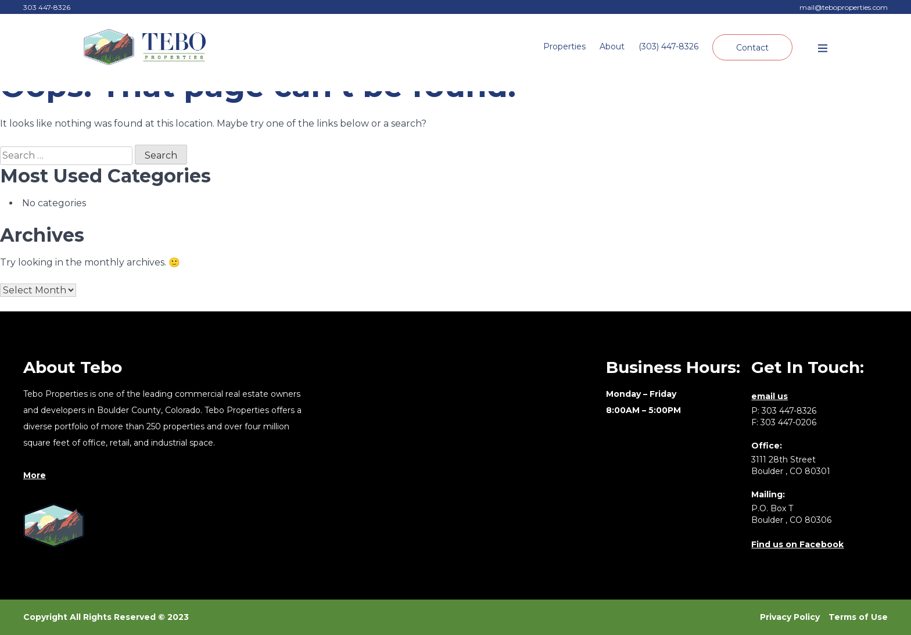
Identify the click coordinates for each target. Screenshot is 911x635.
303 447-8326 (46, 7)
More (34, 475)
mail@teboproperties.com (843, 7)
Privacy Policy (790, 617)
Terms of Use (858, 617)
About (612, 46)
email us (769, 396)
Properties (564, 46)
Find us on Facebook (797, 544)
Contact (752, 47)
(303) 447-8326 (668, 46)
